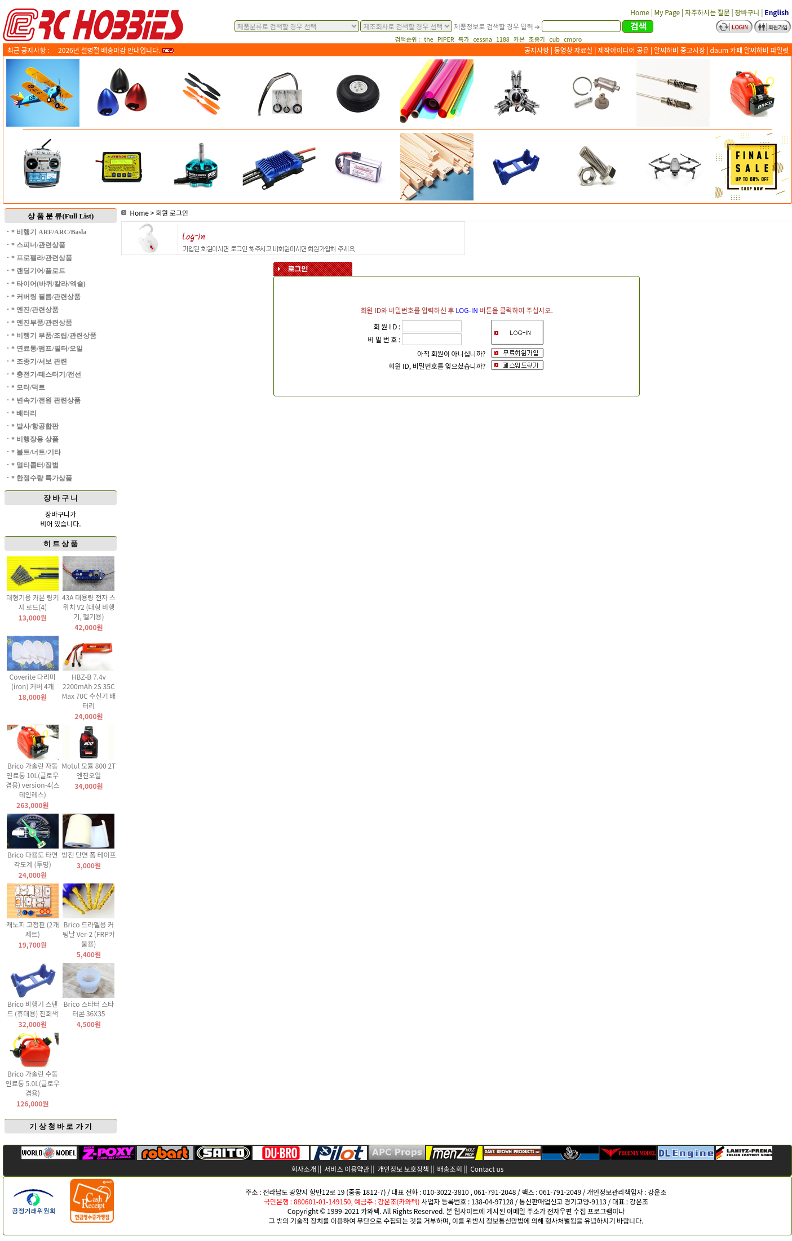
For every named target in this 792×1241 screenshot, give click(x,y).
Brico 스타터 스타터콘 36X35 (89, 1008)
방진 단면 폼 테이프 (88, 854)
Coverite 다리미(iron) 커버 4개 (33, 681)
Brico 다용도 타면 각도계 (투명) (32, 859)
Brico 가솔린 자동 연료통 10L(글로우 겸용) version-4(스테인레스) (33, 780)
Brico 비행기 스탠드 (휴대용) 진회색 (32, 1008)
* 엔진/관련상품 (35, 310)
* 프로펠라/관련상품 (41, 258)
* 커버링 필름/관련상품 (46, 297)
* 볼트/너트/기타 (36, 452)
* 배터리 (24, 413)
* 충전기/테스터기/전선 (46, 374)
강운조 (657, 1192)
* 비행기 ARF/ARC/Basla (48, 232)
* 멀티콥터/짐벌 (35, 465)
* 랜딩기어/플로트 (38, 271)
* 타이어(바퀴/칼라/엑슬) (48, 284)
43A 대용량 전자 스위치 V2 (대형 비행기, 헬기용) (89, 606)
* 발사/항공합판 (35, 426)
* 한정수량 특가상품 (41, 478)
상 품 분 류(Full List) (61, 216)
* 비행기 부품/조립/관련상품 (53, 336)
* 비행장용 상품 (35, 439)
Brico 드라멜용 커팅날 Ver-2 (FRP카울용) (89, 933)
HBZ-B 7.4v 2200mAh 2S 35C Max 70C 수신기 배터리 (89, 691)
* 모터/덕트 (28, 387)
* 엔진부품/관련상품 (41, 323)
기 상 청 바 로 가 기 (60, 1126)
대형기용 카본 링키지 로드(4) (32, 601)
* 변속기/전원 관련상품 (46, 400)
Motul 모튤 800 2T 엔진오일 (88, 770)
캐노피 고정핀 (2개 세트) (32, 929)
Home (135, 212)
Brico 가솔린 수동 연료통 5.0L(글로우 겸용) (33, 1083)
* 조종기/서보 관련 (39, 361)
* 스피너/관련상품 (38, 245)
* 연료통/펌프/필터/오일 (47, 348)
